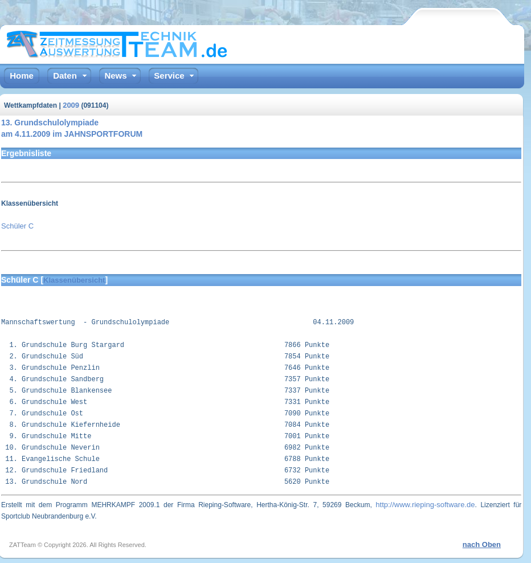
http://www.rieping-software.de (425, 504)
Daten (65, 75)
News (115, 75)
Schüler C (17, 226)
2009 (71, 105)
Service (169, 75)
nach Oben (482, 544)
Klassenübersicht (74, 280)
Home (22, 75)
